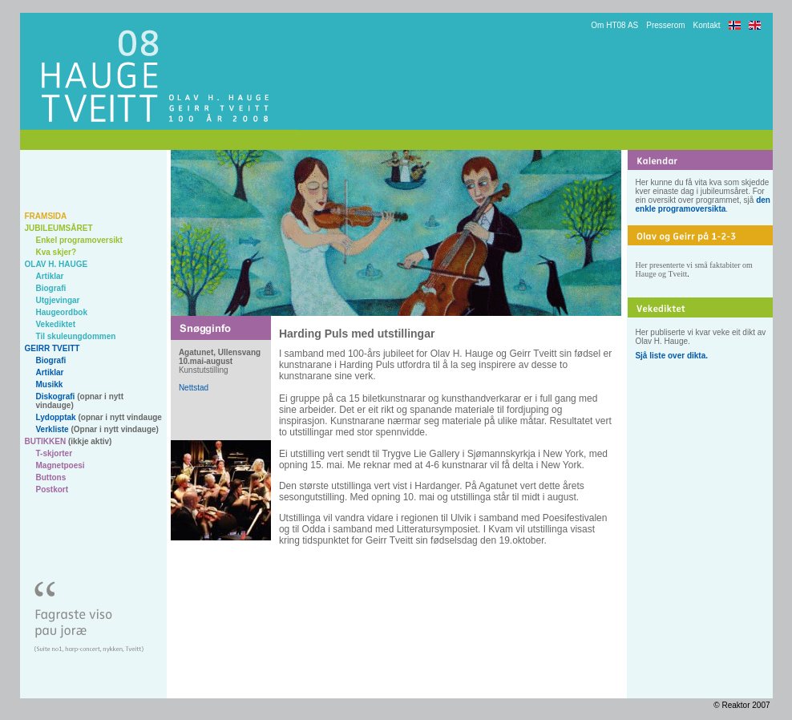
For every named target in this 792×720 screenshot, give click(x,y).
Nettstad (193, 387)
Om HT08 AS (614, 25)
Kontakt (707, 25)
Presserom (665, 25)
